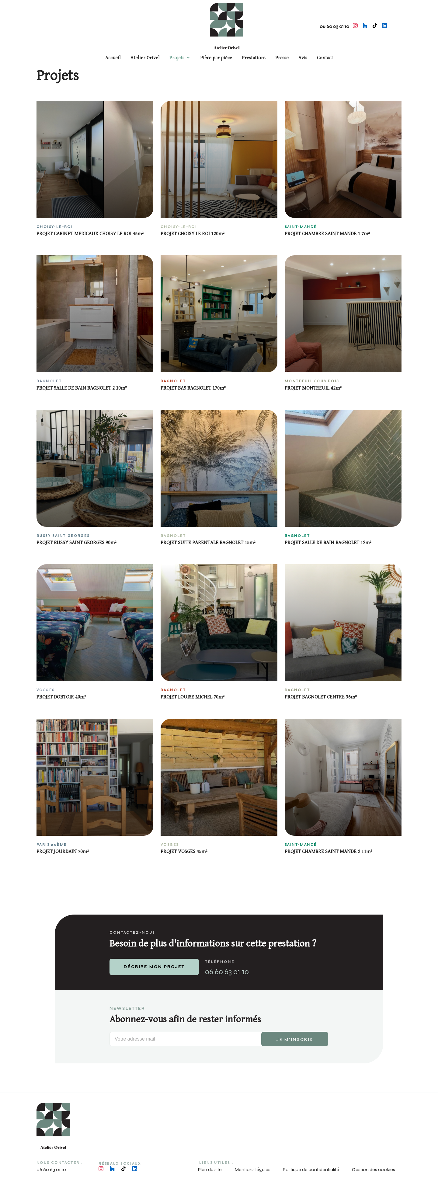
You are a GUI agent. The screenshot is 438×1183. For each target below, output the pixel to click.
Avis (302, 58)
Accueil (113, 58)
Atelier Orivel (145, 58)
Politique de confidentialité (311, 1169)
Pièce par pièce (216, 58)
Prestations (254, 58)
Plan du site (210, 1169)
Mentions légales (252, 1169)
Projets (176, 58)
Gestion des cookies (373, 1169)
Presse (282, 58)
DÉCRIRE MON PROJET (154, 966)
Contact (325, 58)
